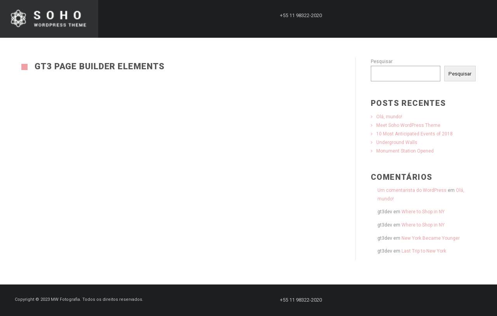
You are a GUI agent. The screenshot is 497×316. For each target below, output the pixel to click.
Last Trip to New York (423, 251)
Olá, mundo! (389, 116)
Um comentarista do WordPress (412, 190)
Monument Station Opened (405, 151)
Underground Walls (396, 142)
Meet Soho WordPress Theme (408, 125)
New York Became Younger (430, 238)
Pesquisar (382, 61)
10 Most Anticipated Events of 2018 (414, 134)
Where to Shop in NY (423, 211)
